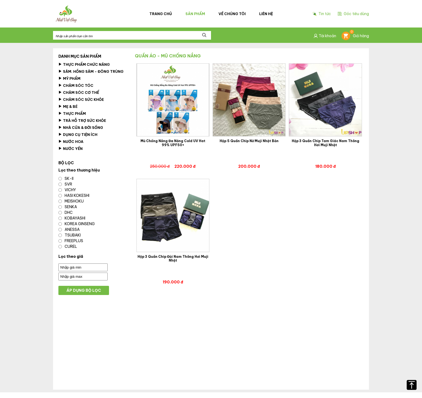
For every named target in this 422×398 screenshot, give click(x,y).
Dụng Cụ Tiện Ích (77, 134)
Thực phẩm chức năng (84, 64)
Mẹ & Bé (68, 106)
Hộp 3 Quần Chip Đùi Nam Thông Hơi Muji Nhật (173, 258)
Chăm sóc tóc (75, 85)
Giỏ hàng (355, 36)
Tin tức (321, 14)
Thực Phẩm (72, 113)
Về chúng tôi (232, 14)
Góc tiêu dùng (353, 14)
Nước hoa (70, 141)
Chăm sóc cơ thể (78, 92)
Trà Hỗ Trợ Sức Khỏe (82, 120)
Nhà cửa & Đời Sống (80, 127)
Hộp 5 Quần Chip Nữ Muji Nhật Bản (249, 141)
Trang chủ (160, 14)
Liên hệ (266, 14)
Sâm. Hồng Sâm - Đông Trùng (91, 71)
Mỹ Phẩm (69, 78)
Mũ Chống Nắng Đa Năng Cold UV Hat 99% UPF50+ (172, 143)
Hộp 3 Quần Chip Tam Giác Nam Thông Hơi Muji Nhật (325, 143)
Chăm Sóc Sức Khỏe (81, 99)
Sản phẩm (195, 14)
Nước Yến (70, 148)
